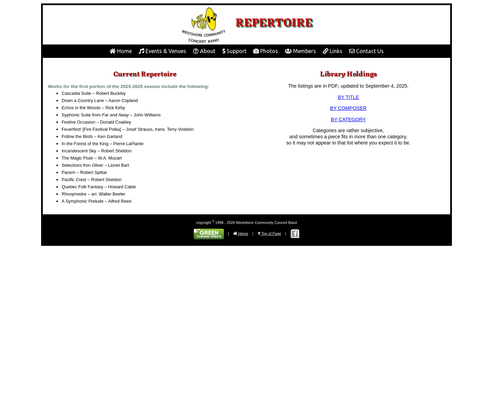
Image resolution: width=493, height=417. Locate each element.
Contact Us (366, 51)
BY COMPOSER (348, 108)
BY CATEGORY (348, 119)
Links (332, 51)
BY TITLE (348, 97)
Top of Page (269, 233)
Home (121, 51)
